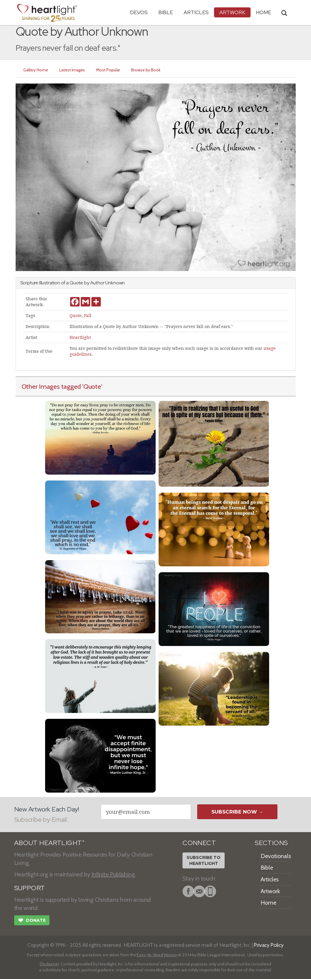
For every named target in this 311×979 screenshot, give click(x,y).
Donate (32, 921)
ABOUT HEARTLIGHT (49, 843)
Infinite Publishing (113, 874)
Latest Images (72, 70)
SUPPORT (29, 888)
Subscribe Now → (237, 812)
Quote (76, 315)
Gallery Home (35, 70)
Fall (87, 315)
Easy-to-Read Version (157, 954)
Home (268, 902)
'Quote (91, 386)
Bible (165, 12)
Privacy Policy (269, 945)
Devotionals (276, 856)
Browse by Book (145, 70)
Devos (139, 12)
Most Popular (108, 70)
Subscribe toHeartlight (204, 860)
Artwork (232, 12)
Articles (196, 12)
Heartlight (80, 337)
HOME (263, 12)
